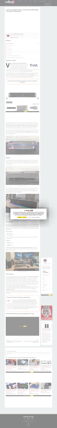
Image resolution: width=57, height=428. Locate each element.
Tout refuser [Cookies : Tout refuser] (24, 217)
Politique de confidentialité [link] (36, 217)
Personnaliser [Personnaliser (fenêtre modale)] (29, 217)
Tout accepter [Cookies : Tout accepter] (20, 217)
